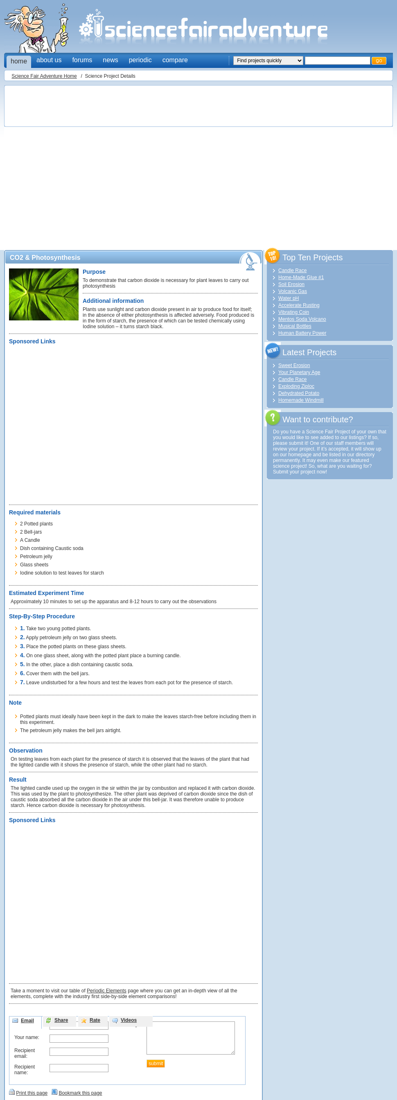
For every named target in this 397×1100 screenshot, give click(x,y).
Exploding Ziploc (296, 386)
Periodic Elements (106, 991)
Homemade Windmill (301, 400)
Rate (95, 1020)
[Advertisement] (76, 165)
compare (175, 59)
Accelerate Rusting (299, 305)
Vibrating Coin (293, 312)
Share (61, 1020)
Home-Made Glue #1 (301, 277)
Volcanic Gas (292, 291)
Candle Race (292, 270)
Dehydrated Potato (298, 393)
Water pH (288, 298)
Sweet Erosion (294, 365)
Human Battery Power (302, 333)
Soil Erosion (291, 284)
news (110, 59)
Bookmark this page (80, 1093)
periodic (140, 59)
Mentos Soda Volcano (302, 319)
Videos (129, 1020)
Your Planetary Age (299, 372)
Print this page (31, 1093)
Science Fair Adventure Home (44, 76)
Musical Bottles (294, 326)
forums (82, 59)
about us (48, 59)
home (19, 61)
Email (27, 1020)
